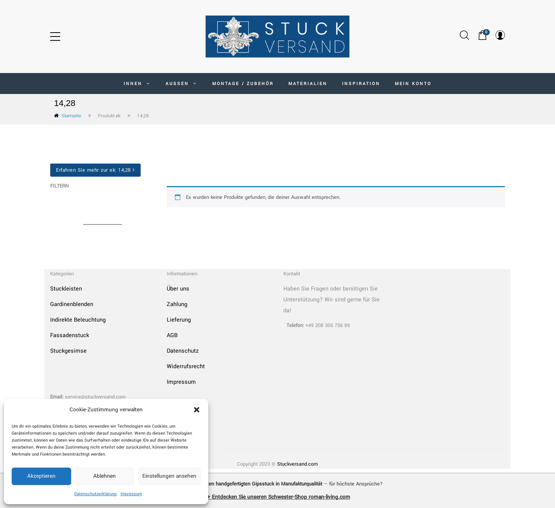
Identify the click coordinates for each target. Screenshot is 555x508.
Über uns (178, 289)
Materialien (307, 84)
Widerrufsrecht (186, 366)
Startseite (71, 116)
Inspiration (361, 84)
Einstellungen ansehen (169, 476)
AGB (172, 335)
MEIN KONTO (413, 84)
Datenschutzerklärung (95, 494)
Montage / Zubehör (243, 84)
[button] (197, 410)
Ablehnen (104, 476)
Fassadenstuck (69, 335)
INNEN (137, 84)
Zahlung (177, 304)
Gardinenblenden (71, 304)
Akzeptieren (41, 476)
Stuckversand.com (297, 464)
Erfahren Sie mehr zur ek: (95, 170)
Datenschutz (183, 351)
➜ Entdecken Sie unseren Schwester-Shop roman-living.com (277, 497)
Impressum (131, 494)
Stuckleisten (66, 289)
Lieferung (179, 320)
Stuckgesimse (68, 351)
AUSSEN (181, 84)
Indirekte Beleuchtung (78, 320)
